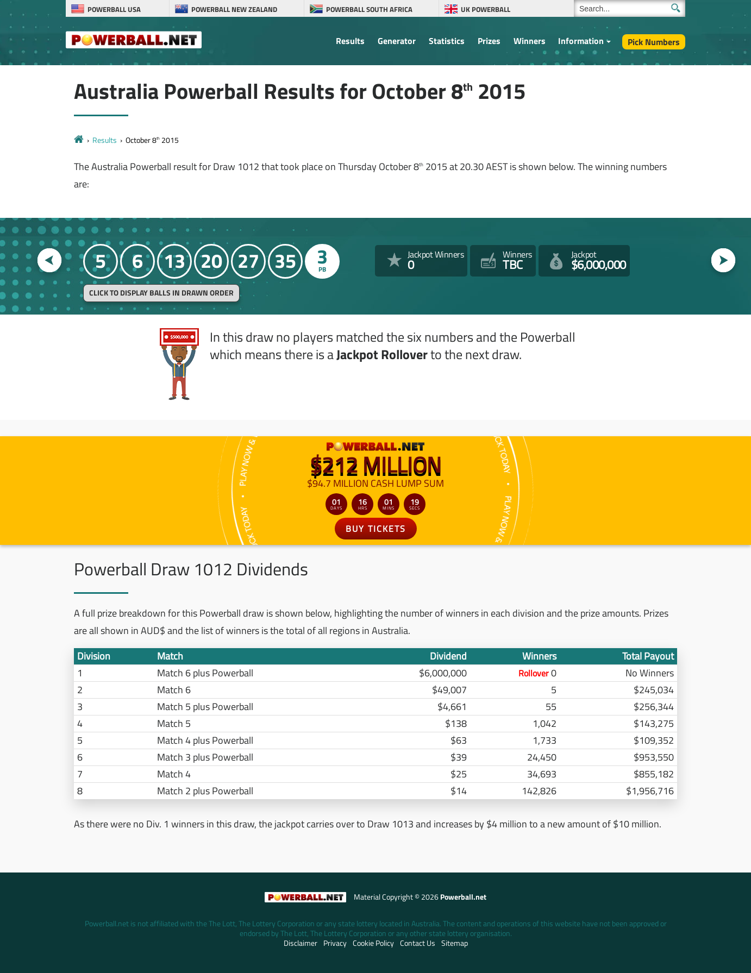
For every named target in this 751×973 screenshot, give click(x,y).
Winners (530, 40)
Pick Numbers (654, 41)
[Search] (629, 8)
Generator (397, 40)
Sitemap (454, 943)
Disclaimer (300, 943)
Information (581, 40)
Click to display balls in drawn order (161, 292)
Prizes (489, 40)
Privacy (335, 943)
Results (350, 40)
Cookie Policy (373, 943)
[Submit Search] (675, 8)
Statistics (447, 40)
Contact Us (417, 943)
